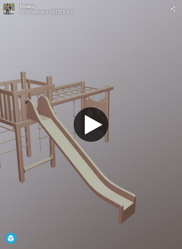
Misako (27, 6)
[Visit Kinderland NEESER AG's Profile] (9, 9)
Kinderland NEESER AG (49, 12)
